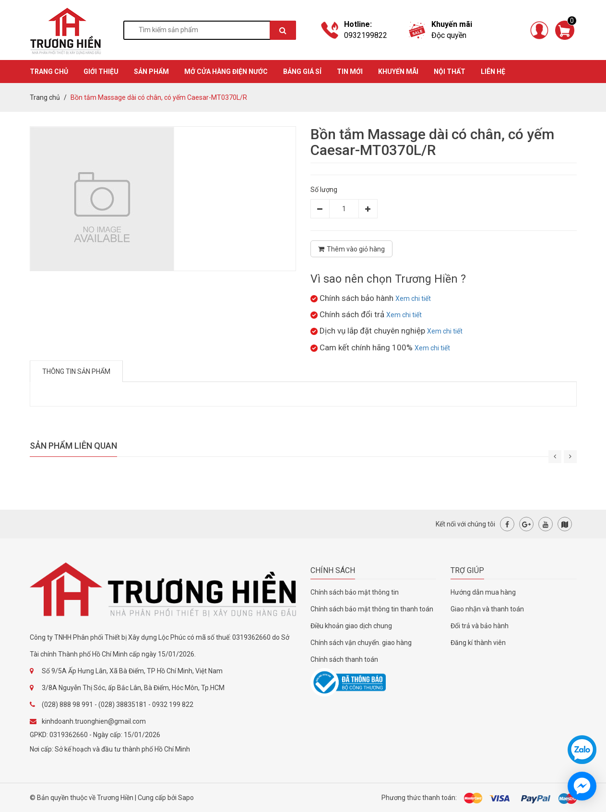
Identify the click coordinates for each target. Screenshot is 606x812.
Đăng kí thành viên (478, 642)
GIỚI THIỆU (101, 71)
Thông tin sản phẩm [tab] (76, 371)
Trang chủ (45, 97)
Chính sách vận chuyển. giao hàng (361, 642)
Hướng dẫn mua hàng (483, 592)
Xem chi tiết (413, 298)
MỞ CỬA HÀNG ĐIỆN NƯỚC (226, 71)
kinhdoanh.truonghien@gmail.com (94, 721)
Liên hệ (493, 71)
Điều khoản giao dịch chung (351, 626)
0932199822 (365, 35)
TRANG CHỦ (49, 71)
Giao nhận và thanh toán (487, 609)
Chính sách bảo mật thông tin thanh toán (371, 609)
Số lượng (323, 189)
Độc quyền (448, 35)
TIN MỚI (350, 71)
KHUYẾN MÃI (398, 71)
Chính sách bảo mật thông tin (354, 592)
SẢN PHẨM (151, 71)
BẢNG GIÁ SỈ (302, 71)
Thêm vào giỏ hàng (351, 249)
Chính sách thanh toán (344, 659)
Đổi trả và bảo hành (480, 626)
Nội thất (449, 71)
